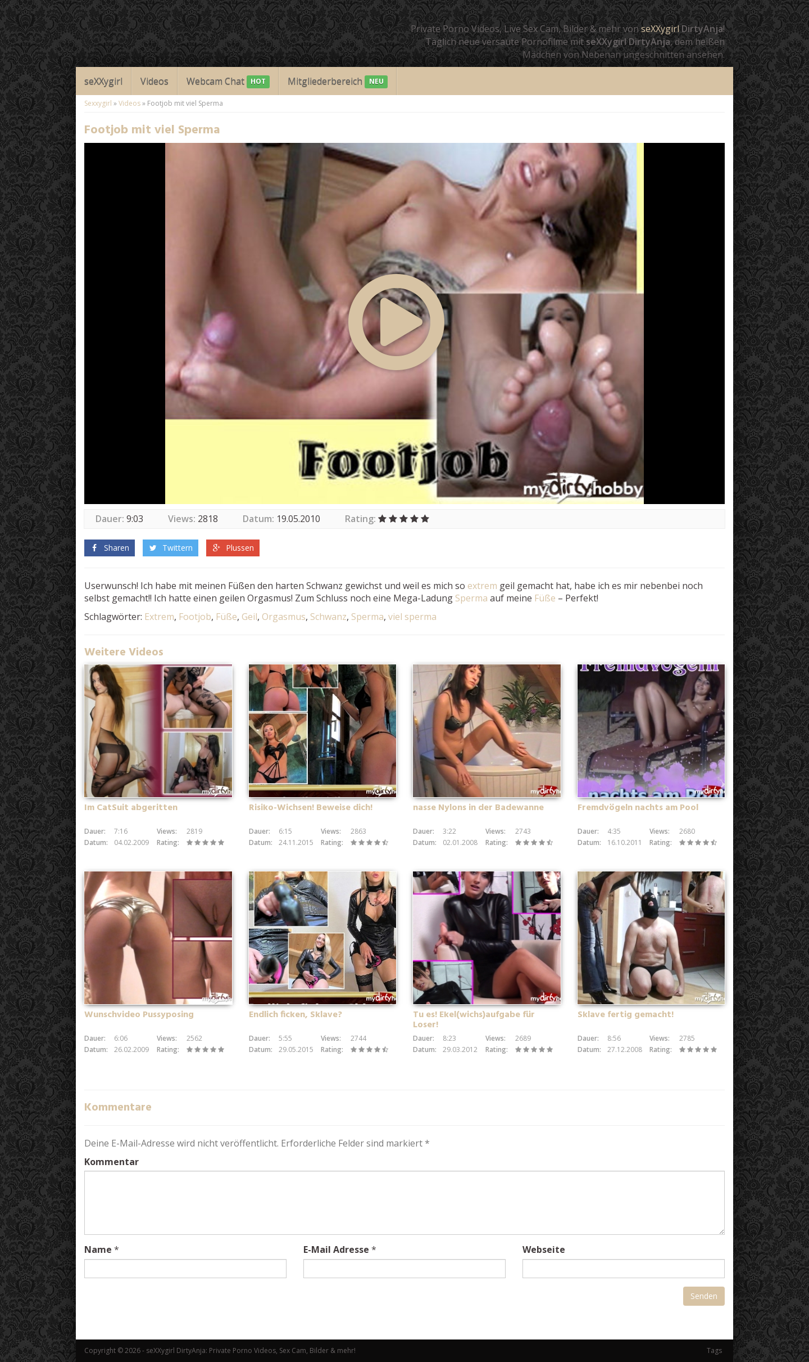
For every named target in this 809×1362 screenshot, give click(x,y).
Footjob (195, 616)
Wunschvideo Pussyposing (139, 1015)
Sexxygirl (98, 103)
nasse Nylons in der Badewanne (478, 808)
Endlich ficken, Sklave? (295, 1015)
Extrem (159, 616)
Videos (154, 81)
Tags (714, 1350)
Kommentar (111, 1162)
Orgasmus (284, 616)
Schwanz (328, 616)
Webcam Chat (228, 82)
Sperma (471, 598)
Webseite (543, 1249)
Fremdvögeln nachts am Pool (638, 808)
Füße (545, 598)
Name (98, 1249)
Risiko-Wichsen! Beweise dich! (310, 808)
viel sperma (412, 616)
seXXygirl (660, 29)
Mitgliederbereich (337, 82)
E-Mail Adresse (336, 1249)
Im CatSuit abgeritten (131, 808)
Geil (249, 616)
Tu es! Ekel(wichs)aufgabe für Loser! (474, 1020)
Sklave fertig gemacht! (626, 1015)
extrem (482, 585)
